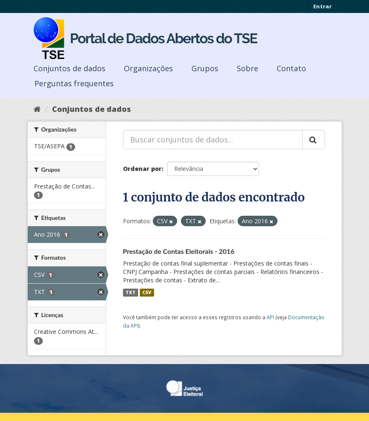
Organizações (148, 68)
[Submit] (313, 139)
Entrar (322, 6)
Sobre (247, 68)
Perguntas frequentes (74, 83)
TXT (131, 292)
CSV (146, 292)
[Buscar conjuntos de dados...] (213, 139)
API (270, 317)
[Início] (37, 109)
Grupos (204, 68)
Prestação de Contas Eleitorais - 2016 (179, 251)
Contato (291, 68)
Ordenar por (142, 169)
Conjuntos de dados (69, 68)
